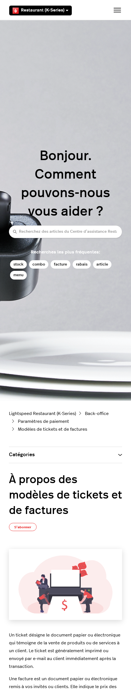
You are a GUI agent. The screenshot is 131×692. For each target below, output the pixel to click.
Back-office (97, 413)
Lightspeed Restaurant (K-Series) (42, 413)
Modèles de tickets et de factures (52, 429)
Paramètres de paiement (43, 421)
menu (18, 275)
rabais (81, 264)
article (102, 264)
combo (38, 264)
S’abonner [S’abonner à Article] (22, 527)
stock (18, 264)
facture (60, 264)
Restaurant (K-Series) (40, 11)
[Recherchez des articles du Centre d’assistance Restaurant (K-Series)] (65, 231)
